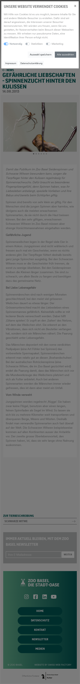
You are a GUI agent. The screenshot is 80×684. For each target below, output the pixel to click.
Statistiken (37, 43)
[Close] (75, 5)
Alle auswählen (65, 54)
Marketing (57, 43)
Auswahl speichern (40, 54)
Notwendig (16, 43)
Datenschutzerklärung (31, 63)
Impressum (10, 63)
